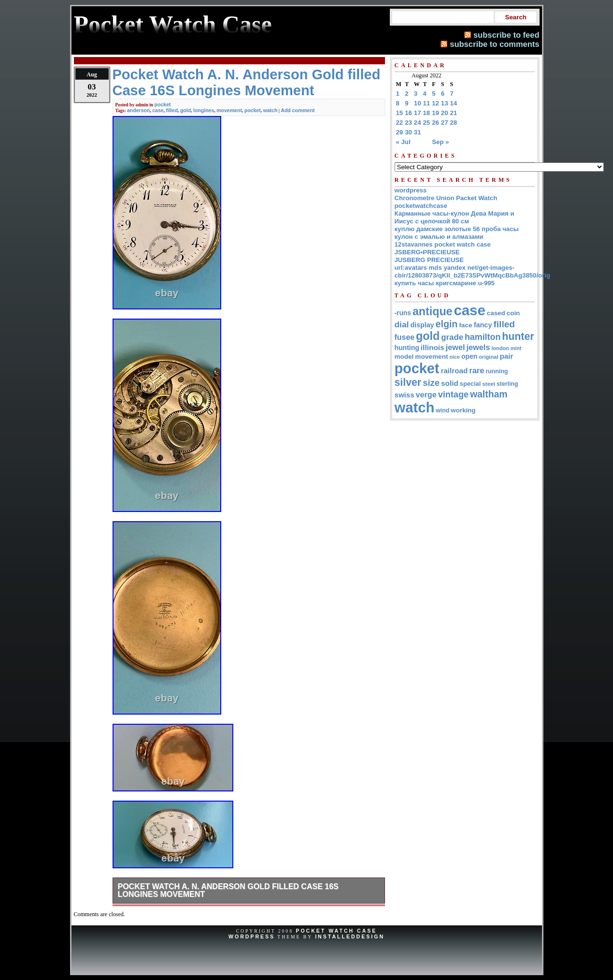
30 (408, 132)
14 (453, 103)
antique (433, 311)
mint (516, 348)
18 (426, 113)
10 (417, 103)
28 (453, 122)
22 (399, 122)
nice (455, 357)
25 (426, 122)
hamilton (482, 337)
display (422, 325)
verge (426, 394)
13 (444, 103)
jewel (455, 347)
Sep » (440, 142)
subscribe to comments (494, 44)
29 (399, 132)
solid (449, 383)
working (463, 410)
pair (506, 356)
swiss (404, 395)
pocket (163, 104)
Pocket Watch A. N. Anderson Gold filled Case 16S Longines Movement (228, 890)
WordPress (251, 936)
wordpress (411, 190)
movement (229, 110)
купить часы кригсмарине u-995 (445, 283)
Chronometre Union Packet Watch (446, 198)
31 (417, 132)
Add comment (297, 110)
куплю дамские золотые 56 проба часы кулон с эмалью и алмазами (457, 232)
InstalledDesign (350, 936)
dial (402, 324)
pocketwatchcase (421, 205)
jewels (478, 347)
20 (444, 113)
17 (417, 113)
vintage (453, 394)
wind (442, 410)
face (465, 325)
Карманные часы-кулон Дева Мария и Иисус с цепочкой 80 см (454, 217)
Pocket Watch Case (336, 931)
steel (488, 383)
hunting (407, 347)
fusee (405, 337)
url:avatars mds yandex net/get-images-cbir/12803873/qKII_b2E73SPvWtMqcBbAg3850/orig (473, 271)
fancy (483, 325)
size (431, 383)
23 (408, 122)
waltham (489, 394)
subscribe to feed (506, 34)
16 (408, 113)
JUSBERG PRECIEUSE (429, 259)
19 (435, 113)
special (470, 383)
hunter (518, 336)
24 (417, 122)
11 (426, 103)
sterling (507, 383)
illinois (432, 347)
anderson (138, 110)
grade (452, 337)
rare (476, 370)
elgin (447, 324)
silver (408, 382)
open (469, 356)
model (404, 356)
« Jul (403, 142)
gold (185, 110)
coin (513, 313)
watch (270, 110)
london (500, 348)
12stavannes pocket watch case (443, 244)
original (488, 357)
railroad (454, 370)
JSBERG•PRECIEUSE (427, 252)
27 (444, 122)
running (496, 371)
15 (399, 113)
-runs (403, 313)
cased (496, 313)
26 (435, 122)
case (157, 110)
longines (203, 110)
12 (435, 103)
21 (453, 113)
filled (172, 110)
